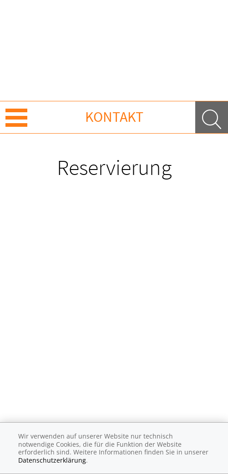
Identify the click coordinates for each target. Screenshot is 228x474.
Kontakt (114, 117)
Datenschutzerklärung (52, 460)
